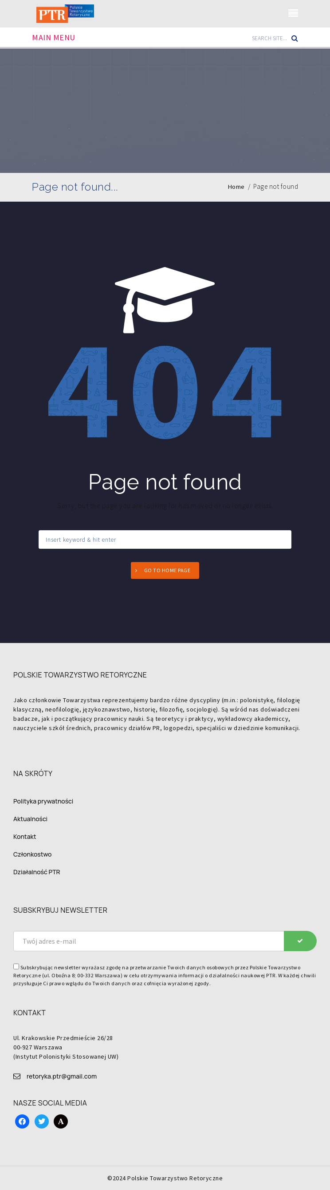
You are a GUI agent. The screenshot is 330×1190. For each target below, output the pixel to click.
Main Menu (53, 37)
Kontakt (24, 836)
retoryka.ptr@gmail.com (62, 1076)
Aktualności (30, 819)
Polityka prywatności (43, 801)
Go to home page (167, 570)
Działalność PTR (36, 872)
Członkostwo (32, 854)
